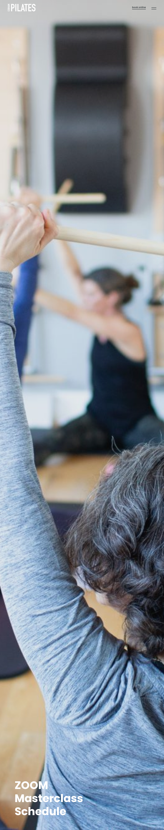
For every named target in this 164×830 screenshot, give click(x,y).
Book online (139, 7)
